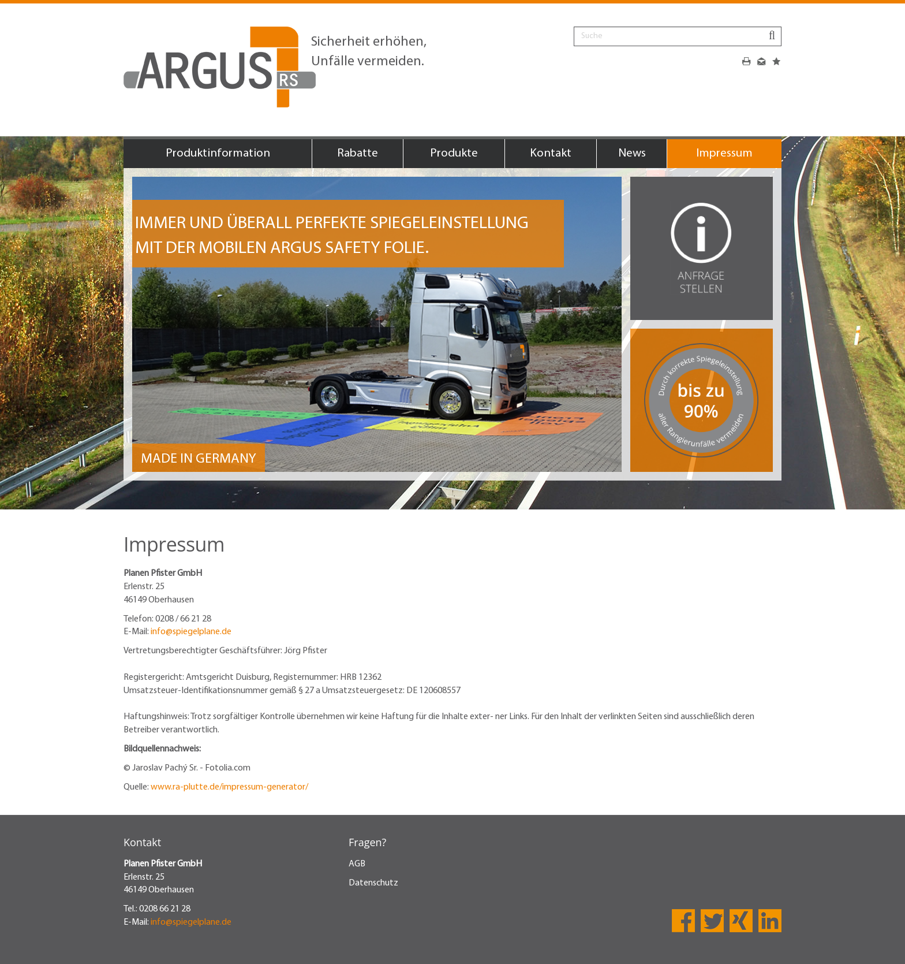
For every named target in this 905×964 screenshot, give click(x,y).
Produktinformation (218, 153)
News (632, 153)
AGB (357, 864)
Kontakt (550, 153)
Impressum (724, 153)
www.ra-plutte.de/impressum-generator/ (229, 787)
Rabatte (357, 153)
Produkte (454, 153)
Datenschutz (373, 883)
